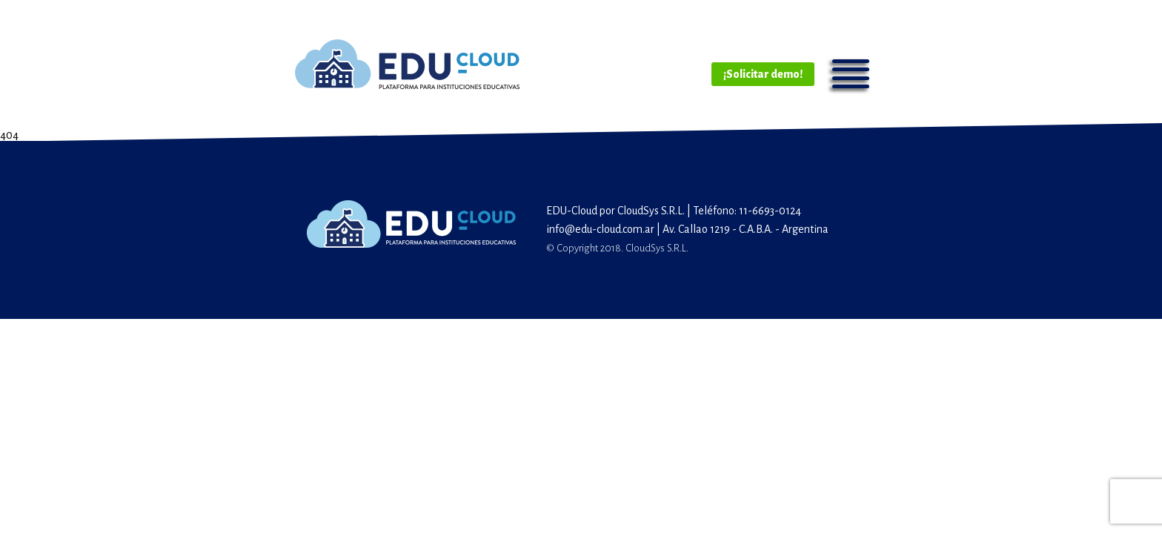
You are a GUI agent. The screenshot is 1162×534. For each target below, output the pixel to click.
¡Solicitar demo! (763, 74)
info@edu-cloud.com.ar (600, 229)
